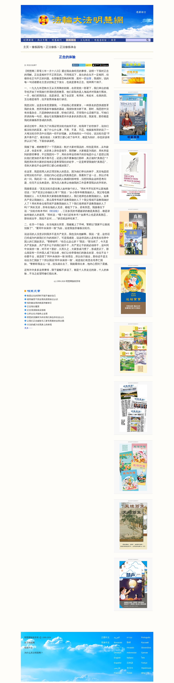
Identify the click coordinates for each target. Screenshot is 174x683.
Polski (129, 673)
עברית (129, 637)
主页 (26, 46)
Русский (145, 642)
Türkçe (144, 663)
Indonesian (132, 653)
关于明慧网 (29, 643)
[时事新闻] (27, 40)
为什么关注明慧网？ (33, 653)
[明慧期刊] (57, 40)
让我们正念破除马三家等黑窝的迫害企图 (45, 321)
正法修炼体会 (68, 46)
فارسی (117, 668)
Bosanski (118, 642)
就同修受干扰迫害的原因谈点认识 (42, 299)
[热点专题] (42, 40)
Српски (144, 653)
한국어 (130, 668)
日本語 (130, 663)
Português (145, 637)
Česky (116, 648)
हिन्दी (129, 642)
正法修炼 (51, 46)
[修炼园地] (71, 40)
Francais (118, 673)
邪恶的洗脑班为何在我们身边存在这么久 (45, 317)
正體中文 (105, 637)
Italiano (130, 658)
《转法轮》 (54, 211)
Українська (146, 668)
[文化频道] (85, 40)
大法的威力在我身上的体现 (39, 324)
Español (117, 663)
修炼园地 (37, 46)
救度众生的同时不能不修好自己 (41, 296)
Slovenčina (146, 648)
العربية (117, 637)
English (117, 658)
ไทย (143, 658)
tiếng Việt (145, 673)
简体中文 (105, 642)
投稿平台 (28, 648)
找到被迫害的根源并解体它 (39, 303)
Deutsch (117, 653)
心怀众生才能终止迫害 (37, 314)
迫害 (88, 78)
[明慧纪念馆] (100, 40)
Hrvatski (130, 648)
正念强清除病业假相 (36, 310)
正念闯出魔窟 (33, 306)
